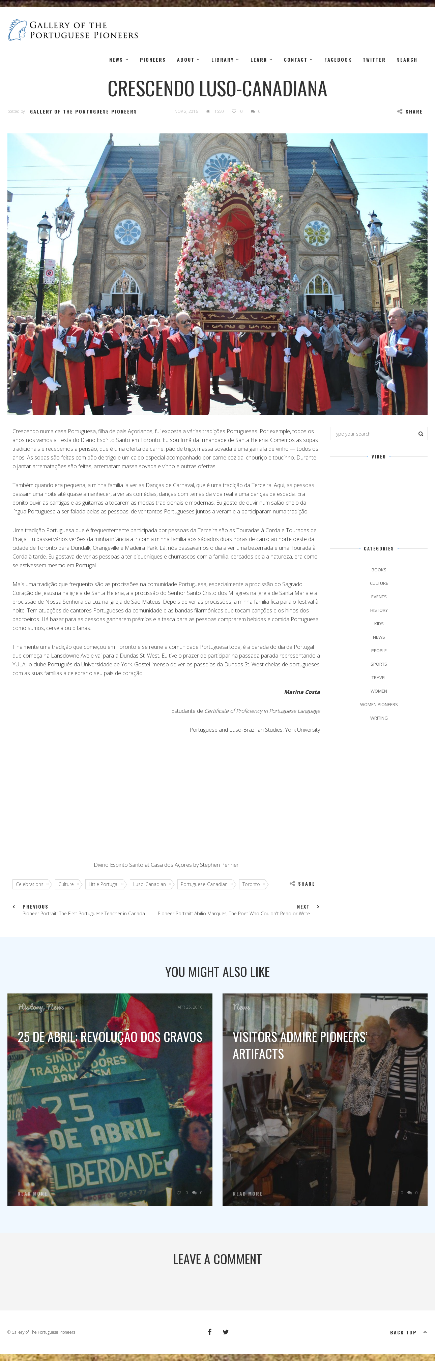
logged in (209, 1285)
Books (379, 570)
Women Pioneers (379, 704)
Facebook (338, 59)
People (379, 650)
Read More (33, 1193)
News (116, 59)
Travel (379, 677)
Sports (379, 664)
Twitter (374, 59)
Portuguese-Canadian (206, 883)
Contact (296, 59)
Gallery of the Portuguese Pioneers (83, 111)
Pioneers (153, 59)
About (186, 59)
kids (379, 624)
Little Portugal (106, 883)
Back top (409, 1331)
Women (379, 691)
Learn (259, 59)
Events (379, 597)
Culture (68, 883)
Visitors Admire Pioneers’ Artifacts (300, 1045)
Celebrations (32, 883)
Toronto (253, 883)
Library (222, 59)
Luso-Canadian (152, 883)
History (379, 610)
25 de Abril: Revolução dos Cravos (110, 1036)
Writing (379, 718)
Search (407, 59)
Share (410, 111)
